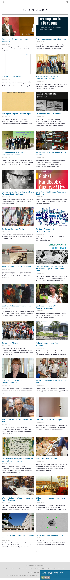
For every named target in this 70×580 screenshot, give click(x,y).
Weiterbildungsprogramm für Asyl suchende (48, 345)
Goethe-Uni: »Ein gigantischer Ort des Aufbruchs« (16, 42)
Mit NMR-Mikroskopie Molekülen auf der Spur (51, 383)
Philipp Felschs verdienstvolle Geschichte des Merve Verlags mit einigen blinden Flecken (51, 270)
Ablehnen (47, 577)
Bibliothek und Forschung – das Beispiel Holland (50, 500)
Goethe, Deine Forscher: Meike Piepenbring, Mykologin (47, 308)
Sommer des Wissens (10, 344)
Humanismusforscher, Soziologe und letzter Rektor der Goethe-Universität (18, 194)
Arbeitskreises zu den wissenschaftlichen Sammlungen (51, 155)
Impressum (35, 577)
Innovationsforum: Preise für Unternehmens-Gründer (12, 155)
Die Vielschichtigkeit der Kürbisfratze (49, 537)
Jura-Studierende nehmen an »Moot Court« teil (18, 538)
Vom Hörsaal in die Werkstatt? (47, 460)
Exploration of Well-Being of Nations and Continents (51, 194)
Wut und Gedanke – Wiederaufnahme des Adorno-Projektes (17, 500)
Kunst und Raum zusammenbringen (49, 421)
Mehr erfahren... (61, 574)
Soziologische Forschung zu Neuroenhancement (12, 383)
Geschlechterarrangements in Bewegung (51, 41)
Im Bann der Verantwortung (12, 78)
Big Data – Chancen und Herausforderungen (45, 231)
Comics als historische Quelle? (13, 230)
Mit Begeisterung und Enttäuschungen (16, 115)
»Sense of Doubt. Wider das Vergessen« (17, 268)
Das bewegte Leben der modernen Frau (16, 307)
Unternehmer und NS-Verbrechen (48, 115)
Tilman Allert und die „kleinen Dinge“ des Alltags (17, 422)
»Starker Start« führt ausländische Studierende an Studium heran (48, 79)
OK (42, 577)
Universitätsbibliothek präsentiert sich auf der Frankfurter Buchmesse (17, 461)
